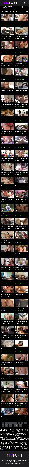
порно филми (3, 435)
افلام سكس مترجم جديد (12, 430)
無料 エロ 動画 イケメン (22, 447)
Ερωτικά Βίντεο (4, 447)
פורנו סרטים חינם (12, 447)
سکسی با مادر (3, 432)
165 (16, 425)
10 (6, 425)
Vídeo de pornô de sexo (23, 430)
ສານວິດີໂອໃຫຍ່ (9, 448)
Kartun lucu (3, 448)
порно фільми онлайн (23, 439)
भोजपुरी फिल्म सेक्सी (11, 437)
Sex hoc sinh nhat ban (20, 429)
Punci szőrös (17, 432)
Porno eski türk (10, 432)
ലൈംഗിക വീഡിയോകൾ (23, 438)
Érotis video (16, 450)
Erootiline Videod (21, 446)
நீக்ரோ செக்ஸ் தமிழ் (12, 435)
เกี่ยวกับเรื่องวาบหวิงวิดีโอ (17, 443)
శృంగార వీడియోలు (20, 437)
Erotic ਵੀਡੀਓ (3, 439)
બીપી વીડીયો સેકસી (21, 435)
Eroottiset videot (22, 434)
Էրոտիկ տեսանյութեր (9, 433)
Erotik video (6, 446)
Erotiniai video (22, 441)
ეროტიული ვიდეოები (5, 434)
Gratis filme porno (10, 429)
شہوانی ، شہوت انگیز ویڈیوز (10, 438)
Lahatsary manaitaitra (18, 448)
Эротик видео (8, 441)
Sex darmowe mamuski (16, 444)
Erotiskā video (15, 441)
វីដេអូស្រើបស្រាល (9, 439)
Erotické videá (25, 442)
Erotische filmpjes (20, 433)
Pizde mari (2, 441)
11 (10, 425)
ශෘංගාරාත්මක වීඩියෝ (8, 450)
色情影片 (15, 439)
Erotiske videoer (4, 442)
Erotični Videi (3, 443)
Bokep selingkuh (13, 446)
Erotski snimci (18, 442)
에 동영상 (8, 443)
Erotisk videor (14, 434)
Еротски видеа (11, 442)
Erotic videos (3, 429)
